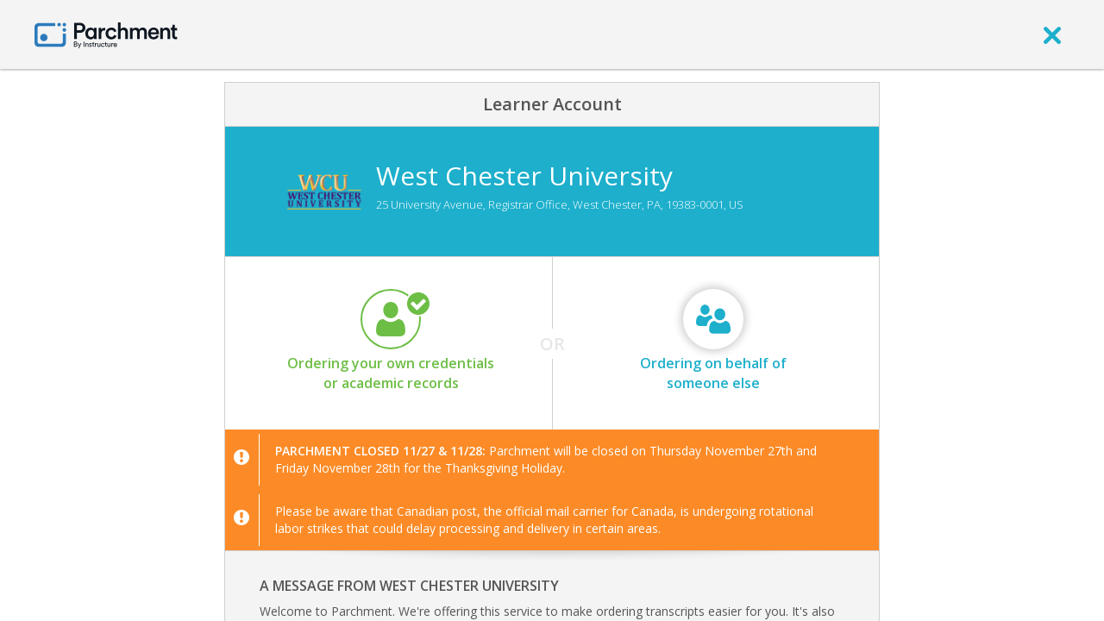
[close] (1052, 34)
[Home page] (106, 34)
